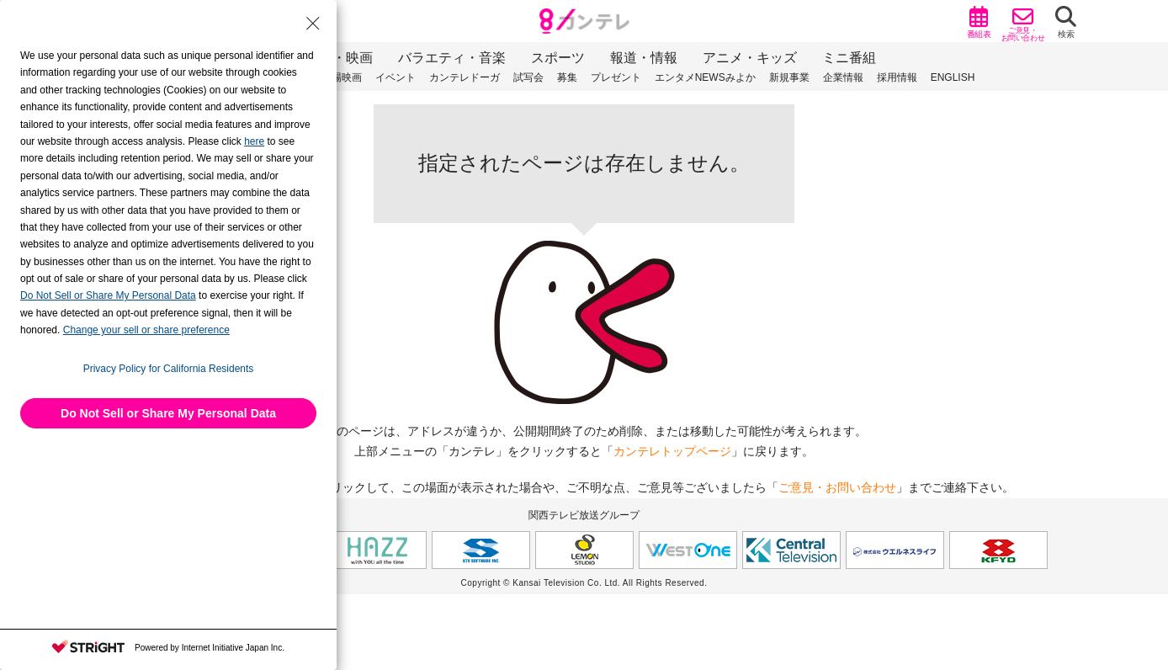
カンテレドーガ (464, 77)
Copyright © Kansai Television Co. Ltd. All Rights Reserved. (584, 583)
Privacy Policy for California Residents (168, 369)
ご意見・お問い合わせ (837, 487)
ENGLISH (953, 77)
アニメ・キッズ (750, 58)
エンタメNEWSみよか (705, 77)
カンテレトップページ (672, 451)
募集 (567, 77)
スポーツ (558, 58)
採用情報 (897, 77)
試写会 (528, 77)
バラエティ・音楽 (452, 58)
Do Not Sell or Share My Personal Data (168, 413)
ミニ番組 (849, 58)
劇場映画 (341, 77)
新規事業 (789, 77)
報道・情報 (643, 58)
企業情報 (843, 77)
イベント (395, 77)
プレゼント (616, 77)
